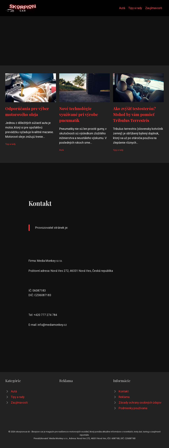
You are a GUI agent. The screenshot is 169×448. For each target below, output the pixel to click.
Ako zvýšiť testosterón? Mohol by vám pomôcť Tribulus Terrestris (134, 114)
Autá (122, 8)
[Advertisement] (84, 41)
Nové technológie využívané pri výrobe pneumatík (78, 114)
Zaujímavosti (153, 8)
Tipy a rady (135, 8)
